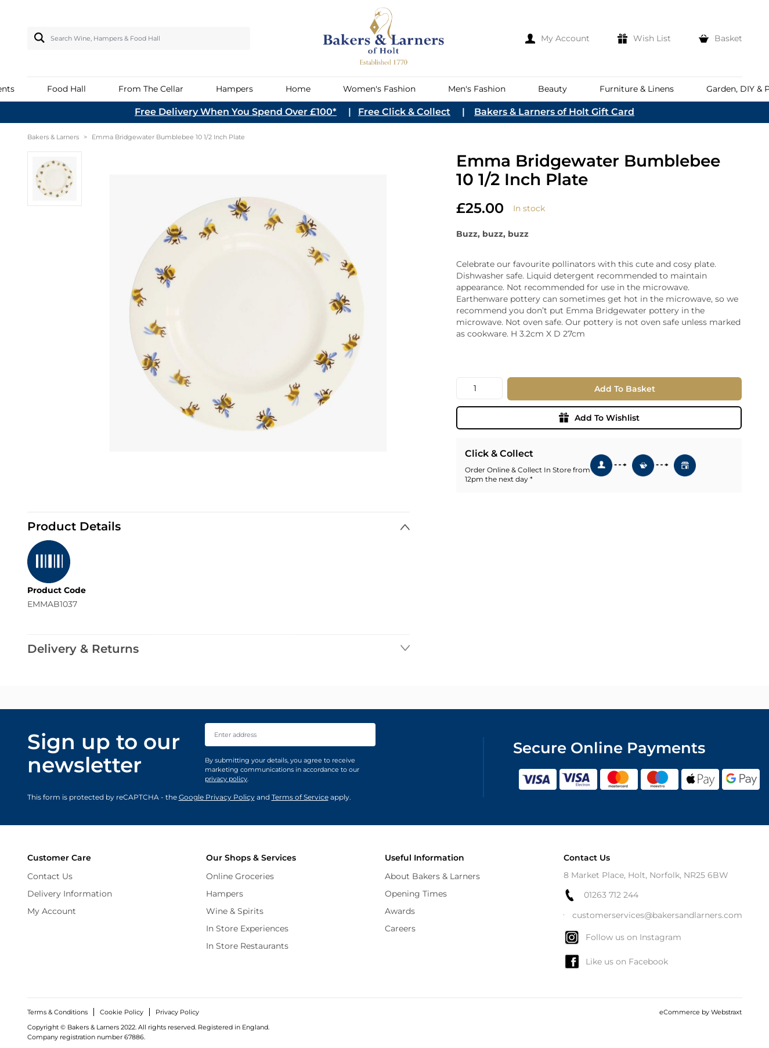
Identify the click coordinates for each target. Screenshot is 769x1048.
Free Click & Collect (404, 111)
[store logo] (384, 38)
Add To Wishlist (599, 418)
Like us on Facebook (616, 961)
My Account (51, 911)
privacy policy (226, 779)
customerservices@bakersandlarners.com (653, 915)
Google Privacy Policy (217, 797)
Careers (400, 928)
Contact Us (50, 876)
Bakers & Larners (53, 137)
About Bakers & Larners (432, 876)
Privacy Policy (177, 1012)
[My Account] (557, 38)
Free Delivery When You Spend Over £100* (236, 111)
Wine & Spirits (234, 911)
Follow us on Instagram (622, 937)
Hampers (224, 893)
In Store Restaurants (247, 946)
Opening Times (416, 893)
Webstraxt (726, 1012)
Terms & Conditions (57, 1012)
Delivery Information (69, 893)
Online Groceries (240, 876)
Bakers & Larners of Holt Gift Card (554, 111)
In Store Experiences (247, 928)
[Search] (37, 37)
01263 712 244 (601, 895)
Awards (400, 911)
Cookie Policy (121, 1012)
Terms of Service (300, 797)
